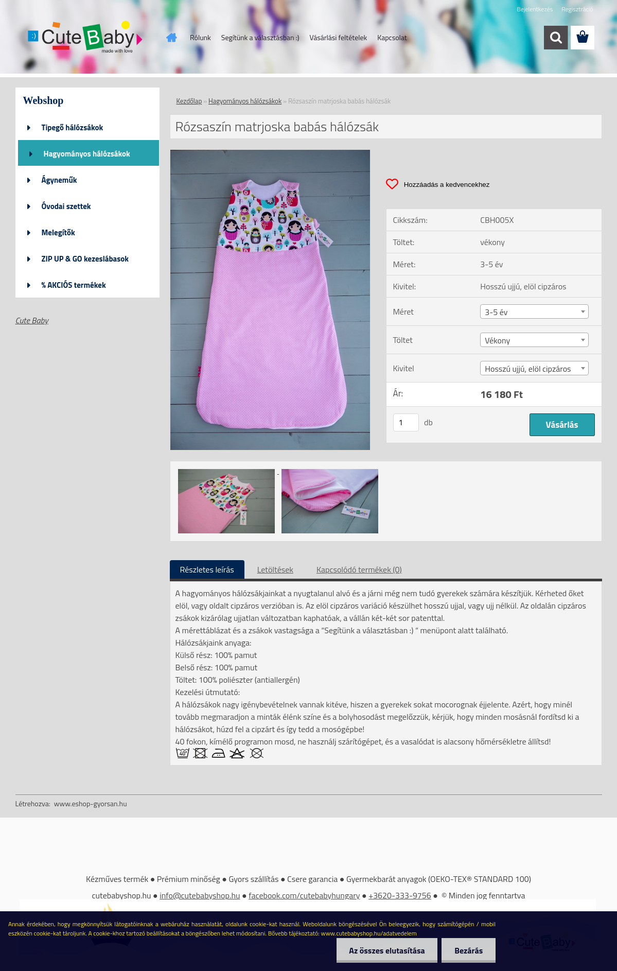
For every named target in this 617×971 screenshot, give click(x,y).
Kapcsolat (392, 37)
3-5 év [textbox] (496, 312)
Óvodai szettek (66, 206)
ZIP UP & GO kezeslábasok (85, 259)
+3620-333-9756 (399, 895)
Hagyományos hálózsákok (87, 154)
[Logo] (86, 38)
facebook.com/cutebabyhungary (304, 895)
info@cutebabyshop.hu (200, 895)
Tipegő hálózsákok (72, 127)
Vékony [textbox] (497, 340)
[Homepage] (170, 37)
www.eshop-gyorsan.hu (90, 803)
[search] (556, 37)
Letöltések (275, 569)
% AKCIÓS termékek (74, 285)
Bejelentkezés (535, 9)
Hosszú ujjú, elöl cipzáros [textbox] (528, 368)
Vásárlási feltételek (338, 37)
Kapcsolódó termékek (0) (359, 569)
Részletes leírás (207, 569)
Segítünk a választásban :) (260, 37)
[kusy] (406, 422)
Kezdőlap (189, 101)
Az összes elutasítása (387, 950)
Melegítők (58, 232)
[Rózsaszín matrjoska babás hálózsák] (270, 154)
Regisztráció (577, 9)
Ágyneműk (59, 180)
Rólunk (200, 37)
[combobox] (534, 311)
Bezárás (468, 950)
